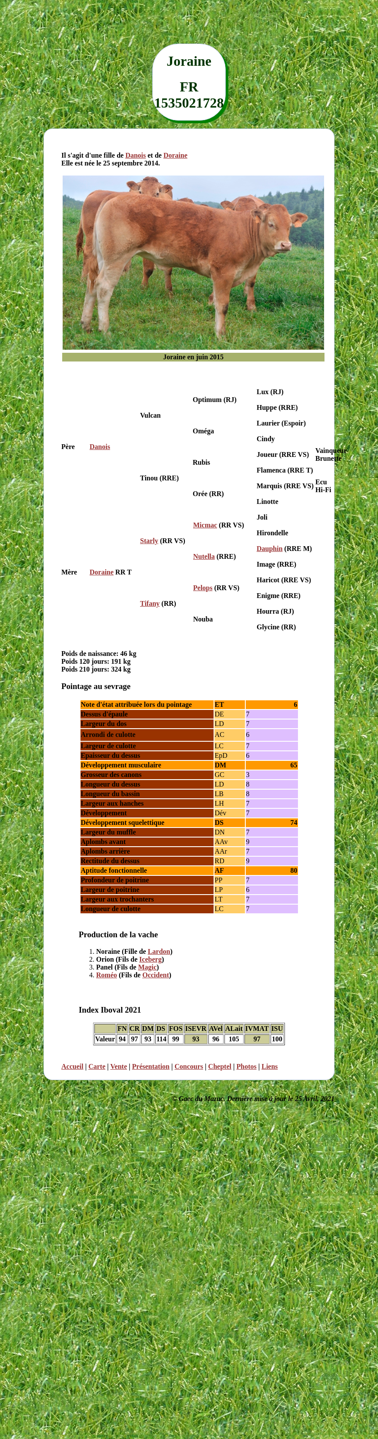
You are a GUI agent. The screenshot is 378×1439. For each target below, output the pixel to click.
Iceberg (150, 959)
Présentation (151, 1066)
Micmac (205, 525)
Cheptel (219, 1066)
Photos (246, 1066)
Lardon (159, 951)
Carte (96, 1066)
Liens (269, 1066)
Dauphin (270, 548)
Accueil (72, 1066)
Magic (147, 967)
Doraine (175, 155)
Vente (118, 1066)
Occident (155, 975)
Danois (135, 155)
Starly (149, 540)
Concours (188, 1066)
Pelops (202, 587)
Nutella (204, 556)
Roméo (106, 975)
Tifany (150, 603)
